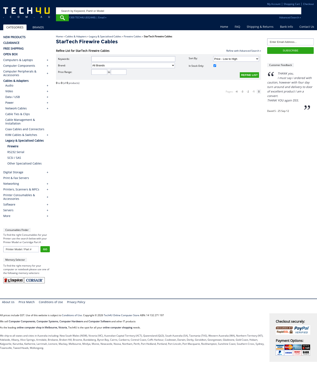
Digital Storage (13, 172)
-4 (236, 91)
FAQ (237, 27)
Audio (9, 85)
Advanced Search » (290, 17)
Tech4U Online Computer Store (121, 315)
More (6, 216)
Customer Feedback (280, 65)
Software (9, 204)
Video (9, 91)
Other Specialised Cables (24, 163)
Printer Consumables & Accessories (19, 197)
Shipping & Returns (260, 27)
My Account (273, 4)
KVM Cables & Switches (21, 135)
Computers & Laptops (18, 60)
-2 (248, 91)
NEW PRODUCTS (14, 37)
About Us (8, 302)
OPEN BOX (10, 54)
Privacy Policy (76, 302)
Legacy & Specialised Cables (105, 36)
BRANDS (38, 27)
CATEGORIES (14, 27)
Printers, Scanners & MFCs (21, 189)
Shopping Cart (292, 4)
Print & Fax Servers (16, 178)
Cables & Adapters (76, 36)
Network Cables (16, 108)
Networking (11, 184)
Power (9, 103)
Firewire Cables (132, 36)
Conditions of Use (51, 302)
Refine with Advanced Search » (243, 50)
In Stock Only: (202, 66)
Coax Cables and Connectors (24, 129)
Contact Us (306, 27)
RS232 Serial (15, 152)
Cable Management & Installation (20, 121)
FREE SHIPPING (13, 48)
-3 (242, 91)
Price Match (27, 302)
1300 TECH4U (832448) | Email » (87, 17)
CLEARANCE (11, 43)
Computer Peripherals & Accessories (19, 73)
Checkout (308, 4)
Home (224, 27)
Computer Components (19, 66)
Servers (8, 210)
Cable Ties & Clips (17, 114)
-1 (253, 91)
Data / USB (12, 97)
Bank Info (286, 27)
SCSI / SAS (14, 158)
